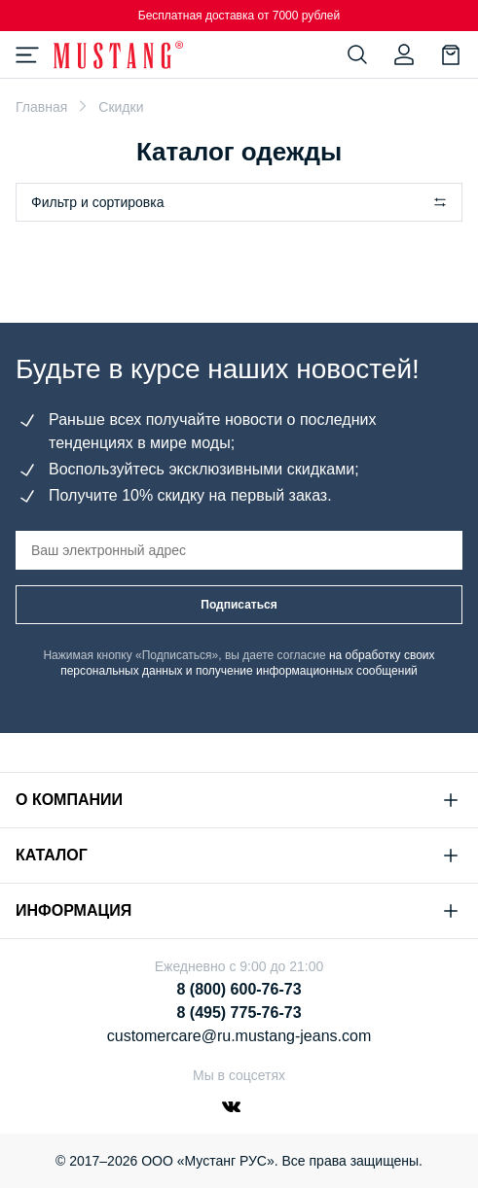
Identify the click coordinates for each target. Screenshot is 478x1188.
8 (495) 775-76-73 (238, 1012)
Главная (41, 107)
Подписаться (238, 604)
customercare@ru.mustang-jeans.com (239, 1036)
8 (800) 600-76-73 (238, 989)
